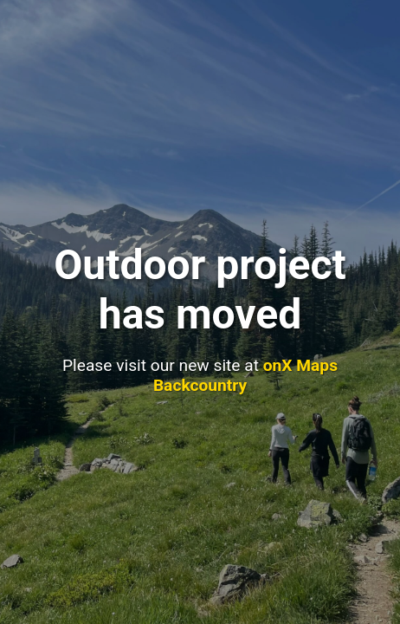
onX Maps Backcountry (245, 375)
